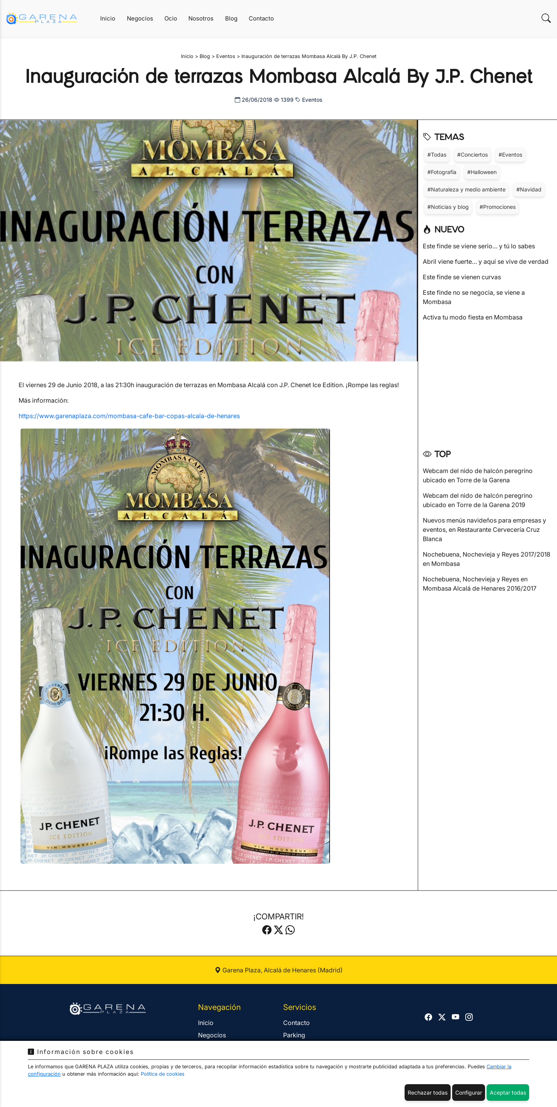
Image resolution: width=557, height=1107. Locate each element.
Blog (231, 18)
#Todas (436, 154)
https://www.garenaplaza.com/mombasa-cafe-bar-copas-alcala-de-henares (129, 416)
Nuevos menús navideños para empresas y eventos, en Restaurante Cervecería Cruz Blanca (484, 529)
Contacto (261, 18)
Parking (294, 1035)
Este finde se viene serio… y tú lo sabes (479, 246)
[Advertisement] (487, 382)
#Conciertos (472, 154)
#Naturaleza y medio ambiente (466, 189)
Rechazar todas (428, 1092)
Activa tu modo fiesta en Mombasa (473, 317)
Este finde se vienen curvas (462, 277)
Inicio (107, 18)
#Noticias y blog (448, 206)
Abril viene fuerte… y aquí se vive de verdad (485, 261)
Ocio (170, 18)
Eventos (308, 99)
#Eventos (510, 154)
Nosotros (201, 18)
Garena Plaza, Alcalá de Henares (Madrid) (279, 970)
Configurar (468, 1092)
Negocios (140, 18)
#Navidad (529, 189)
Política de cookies (163, 1074)
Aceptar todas (508, 1092)
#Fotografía (441, 172)
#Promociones (498, 206)
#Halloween (482, 172)
